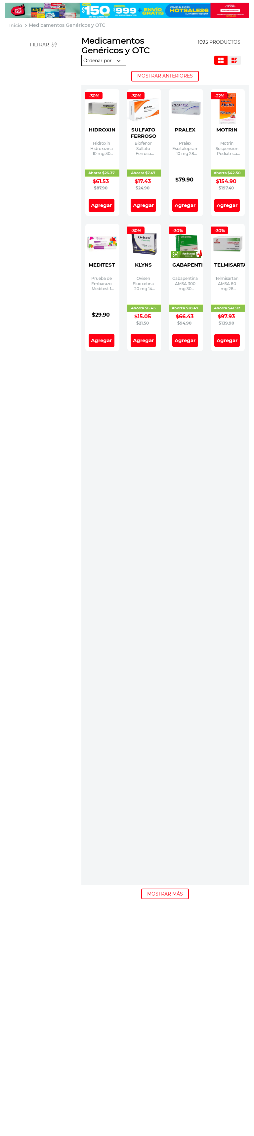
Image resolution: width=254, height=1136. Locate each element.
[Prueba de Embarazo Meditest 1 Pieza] (102, 255)
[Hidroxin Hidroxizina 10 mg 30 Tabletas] (102, 121)
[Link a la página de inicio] (15, 25)
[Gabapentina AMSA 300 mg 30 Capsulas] (186, 255)
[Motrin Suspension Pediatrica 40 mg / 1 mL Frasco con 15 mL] (228, 121)
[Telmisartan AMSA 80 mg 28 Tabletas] (228, 255)
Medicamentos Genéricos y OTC (67, 25)
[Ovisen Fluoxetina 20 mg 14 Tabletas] (144, 255)
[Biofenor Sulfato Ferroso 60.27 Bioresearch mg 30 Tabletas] (144, 121)
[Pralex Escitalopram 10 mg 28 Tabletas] (186, 121)
